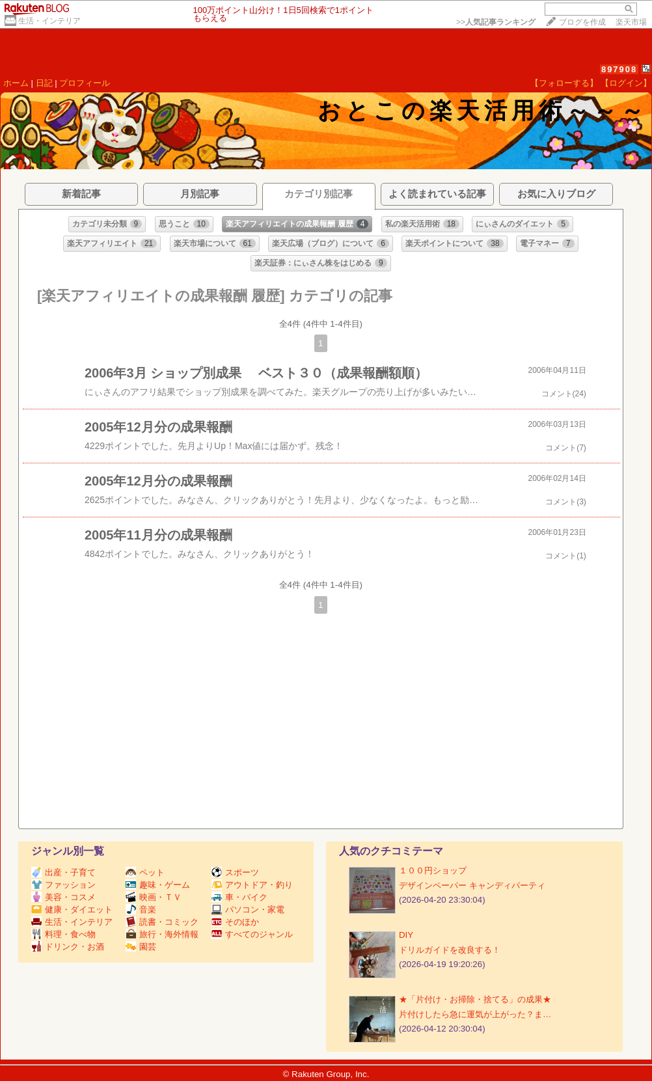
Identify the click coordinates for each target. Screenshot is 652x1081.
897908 (619, 69)
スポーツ (235, 872)
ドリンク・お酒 (67, 946)
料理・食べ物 (63, 934)
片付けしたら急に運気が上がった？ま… (475, 1014)
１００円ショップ (433, 870)
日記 (44, 83)
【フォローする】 (564, 83)
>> (496, 22)
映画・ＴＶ (154, 897)
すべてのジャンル (252, 934)
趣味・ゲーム (158, 885)
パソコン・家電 (247, 909)
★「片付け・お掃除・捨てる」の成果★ (475, 999)
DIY (410, 935)
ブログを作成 (582, 22)
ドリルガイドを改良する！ (449, 950)
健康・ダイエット (72, 909)
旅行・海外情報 (162, 934)
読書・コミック (162, 922)
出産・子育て (63, 872)
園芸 (141, 946)
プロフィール (84, 83)
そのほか (235, 922)
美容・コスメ (63, 897)
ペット (145, 872)
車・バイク (239, 897)
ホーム (16, 83)
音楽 (141, 909)
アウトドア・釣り (252, 885)
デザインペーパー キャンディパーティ (472, 885)
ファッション (63, 885)
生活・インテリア (49, 20)
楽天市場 (631, 22)
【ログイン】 (626, 83)
